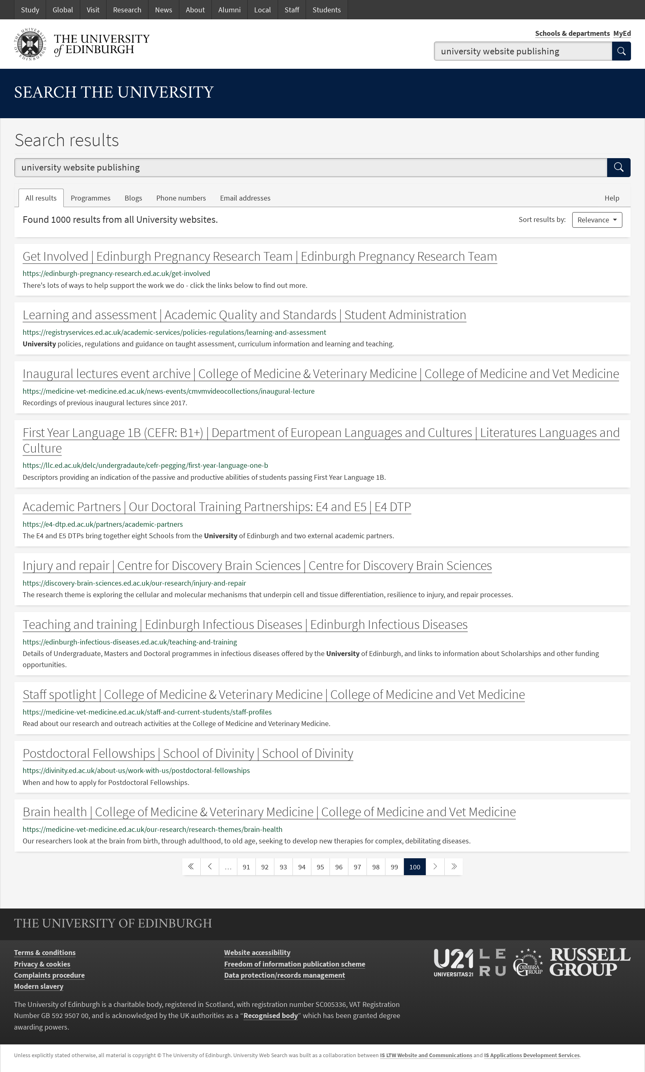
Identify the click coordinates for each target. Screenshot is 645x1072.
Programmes (91, 198)
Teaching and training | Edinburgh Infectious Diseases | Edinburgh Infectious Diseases (245, 624)
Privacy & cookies (42, 964)
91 (248, 866)
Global (63, 9)
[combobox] (523, 51)
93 (285, 866)
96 (341, 866)
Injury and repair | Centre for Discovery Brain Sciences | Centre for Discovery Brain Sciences (257, 565)
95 (322, 866)
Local (262, 9)
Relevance (594, 219)
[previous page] (210, 866)
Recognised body (271, 1015)
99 (397, 866)
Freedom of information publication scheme (294, 964)
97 (360, 866)
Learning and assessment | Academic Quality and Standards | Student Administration (244, 314)
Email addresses (249, 197)
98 (378, 866)
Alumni (229, 9)
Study (30, 9)
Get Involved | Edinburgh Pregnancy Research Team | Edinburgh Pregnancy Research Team (260, 256)
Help (612, 198)
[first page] (191, 866)
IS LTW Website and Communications (426, 1055)
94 (304, 866)
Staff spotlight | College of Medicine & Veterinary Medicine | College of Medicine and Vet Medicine (274, 694)
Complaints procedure (49, 975)
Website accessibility (257, 952)
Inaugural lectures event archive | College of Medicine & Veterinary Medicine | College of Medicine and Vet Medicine (321, 373)
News (163, 9)
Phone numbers (184, 197)
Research (127, 9)
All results (41, 198)
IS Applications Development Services (532, 1055)
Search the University (114, 94)
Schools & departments (572, 33)
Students (327, 9)
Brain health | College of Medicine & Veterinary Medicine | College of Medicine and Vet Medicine (269, 811)
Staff (292, 9)
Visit (93, 9)
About (195, 9)
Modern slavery (38, 986)
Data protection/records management (284, 975)
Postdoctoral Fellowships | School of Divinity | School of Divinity (188, 753)
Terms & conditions (45, 952)
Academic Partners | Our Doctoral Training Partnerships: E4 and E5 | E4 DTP (217, 506)
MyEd (622, 33)
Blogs (137, 197)
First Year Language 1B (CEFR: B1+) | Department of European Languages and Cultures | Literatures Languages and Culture (321, 440)
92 (267, 866)
